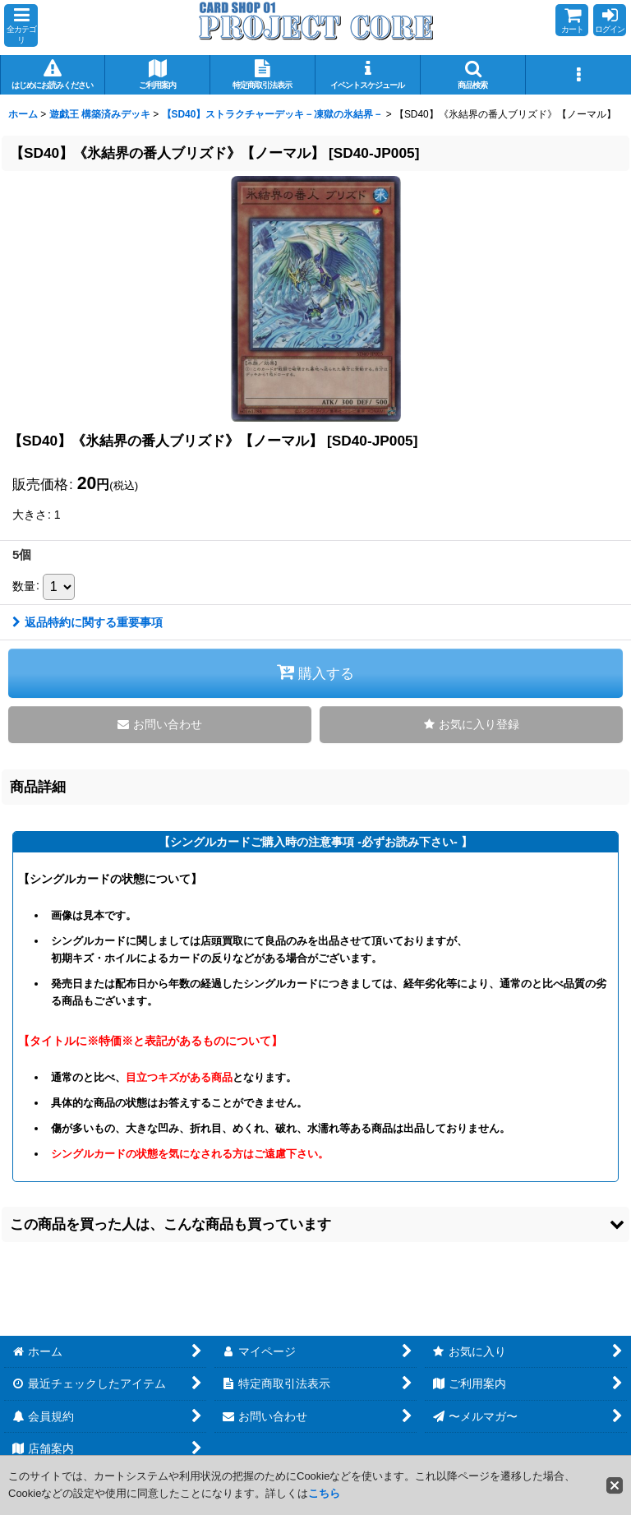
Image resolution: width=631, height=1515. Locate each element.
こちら (324, 1493)
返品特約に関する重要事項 (87, 622)
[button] (21, 25)
